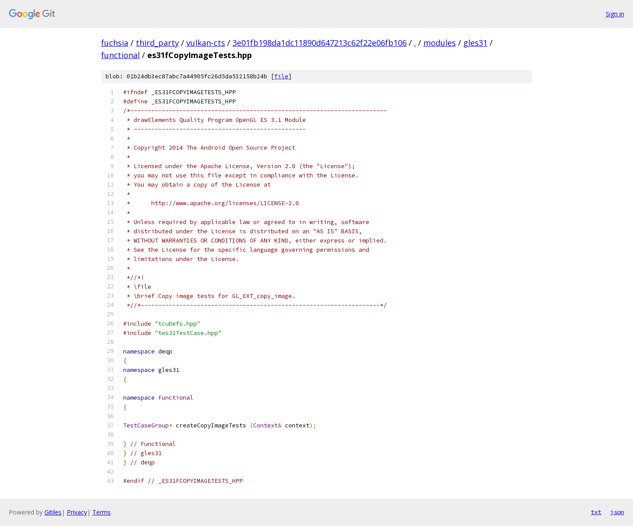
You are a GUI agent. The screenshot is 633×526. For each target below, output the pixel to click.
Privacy (77, 512)
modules (439, 42)
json (617, 512)
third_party (157, 42)
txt (596, 512)
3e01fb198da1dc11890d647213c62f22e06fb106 (320, 42)
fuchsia (114, 42)
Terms (101, 512)
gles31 (475, 42)
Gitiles (53, 512)
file (281, 76)
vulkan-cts (205, 42)
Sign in (615, 14)
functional (120, 55)
